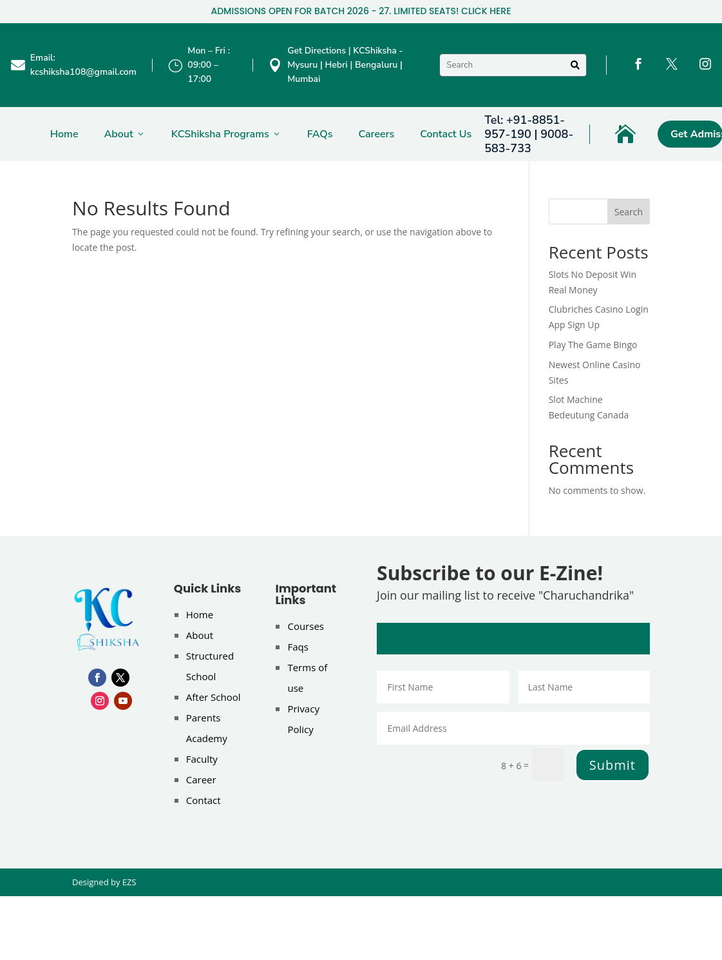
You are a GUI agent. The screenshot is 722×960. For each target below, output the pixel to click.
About (125, 134)
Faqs (297, 646)
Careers (376, 134)
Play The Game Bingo (593, 344)
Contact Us (445, 134)
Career (201, 779)
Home (64, 134)
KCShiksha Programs (226, 134)
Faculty (202, 758)
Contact (203, 800)
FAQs (320, 134)
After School (213, 697)
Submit (612, 765)
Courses (305, 626)
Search (628, 212)
